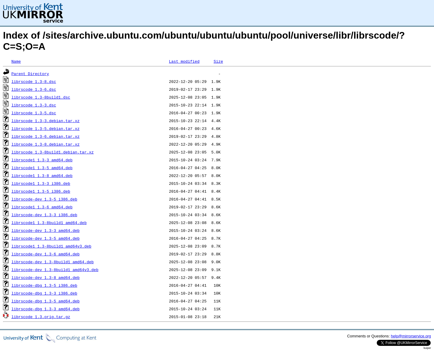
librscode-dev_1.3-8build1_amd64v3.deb (55, 269)
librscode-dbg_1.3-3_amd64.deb (45, 308)
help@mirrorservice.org (411, 336)
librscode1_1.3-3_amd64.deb (42, 160)
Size (218, 61)
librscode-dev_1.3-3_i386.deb (44, 214)
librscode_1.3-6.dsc (33, 89)
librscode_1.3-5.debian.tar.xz (45, 128)
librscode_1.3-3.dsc (33, 105)
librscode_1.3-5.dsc (33, 112)
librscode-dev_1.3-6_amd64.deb (45, 254)
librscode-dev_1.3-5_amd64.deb (45, 238)
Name (16, 61)
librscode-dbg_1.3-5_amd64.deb (45, 301)
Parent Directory (30, 73)
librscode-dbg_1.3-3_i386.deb (44, 293)
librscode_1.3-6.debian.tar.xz (45, 136)
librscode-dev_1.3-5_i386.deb (44, 199)
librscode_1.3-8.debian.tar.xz (45, 144)
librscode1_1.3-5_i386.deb (40, 191)
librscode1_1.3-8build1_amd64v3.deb (51, 246)
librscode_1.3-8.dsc (33, 81)
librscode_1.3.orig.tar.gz (40, 316)
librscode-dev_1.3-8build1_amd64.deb (52, 261)
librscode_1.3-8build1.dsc (40, 97)
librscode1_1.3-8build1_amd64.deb (49, 222)
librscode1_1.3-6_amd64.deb (42, 207)
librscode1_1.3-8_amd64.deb (42, 175)
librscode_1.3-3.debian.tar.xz (45, 120)
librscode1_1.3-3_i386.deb (40, 183)
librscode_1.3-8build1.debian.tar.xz (52, 152)
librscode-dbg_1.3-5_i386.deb (44, 285)
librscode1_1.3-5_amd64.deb (42, 167)
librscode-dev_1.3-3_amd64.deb (45, 230)
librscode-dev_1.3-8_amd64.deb (45, 277)
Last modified (184, 61)
